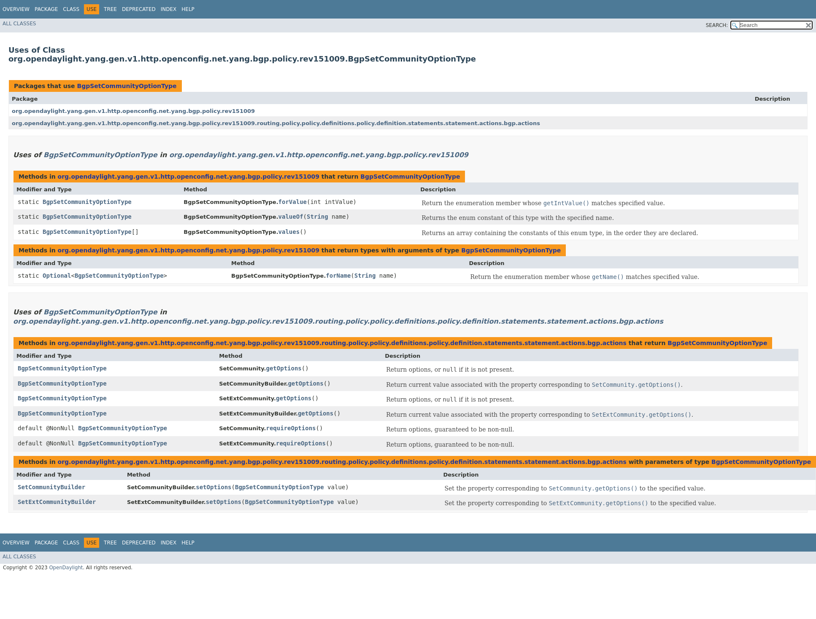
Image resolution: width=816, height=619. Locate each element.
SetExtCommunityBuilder (57, 501)
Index (169, 9)
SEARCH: (717, 25)
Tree (110, 9)
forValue (292, 201)
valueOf (290, 216)
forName (338, 275)
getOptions (283, 368)
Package (46, 9)
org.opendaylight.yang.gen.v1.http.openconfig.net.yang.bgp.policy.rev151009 (133, 111)
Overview (16, 9)
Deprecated (139, 9)
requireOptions (291, 428)
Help (188, 9)
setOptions (213, 487)
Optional (57, 275)
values (289, 231)
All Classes (19, 24)
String (317, 216)
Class (71, 9)
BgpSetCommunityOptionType (126, 86)
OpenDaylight (66, 568)
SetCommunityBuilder (51, 487)
